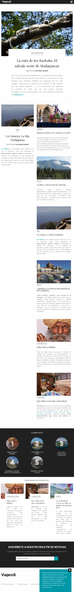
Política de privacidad (36, 589)
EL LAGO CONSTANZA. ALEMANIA (62, 459)
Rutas (17, 135)
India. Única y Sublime (46, 352)
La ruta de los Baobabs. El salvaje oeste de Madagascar (37, 65)
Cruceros (39, 186)
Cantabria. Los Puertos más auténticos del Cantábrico (53, 295)
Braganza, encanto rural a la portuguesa (12, 477)
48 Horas (39, 290)
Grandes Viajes (41, 402)
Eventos (58, 501)
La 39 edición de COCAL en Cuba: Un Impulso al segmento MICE (64, 509)
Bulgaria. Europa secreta (37, 477)
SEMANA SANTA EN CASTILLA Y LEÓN (53, 138)
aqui (50, 587)
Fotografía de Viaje (37, 53)
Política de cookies (22, 589)
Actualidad (40, 134)
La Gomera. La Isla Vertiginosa (18, 142)
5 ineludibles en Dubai (37, 458)
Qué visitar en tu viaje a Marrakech (52, 406)
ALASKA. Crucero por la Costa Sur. (51, 190)
